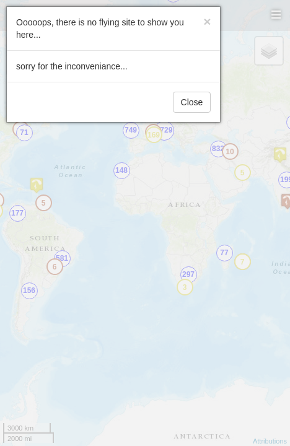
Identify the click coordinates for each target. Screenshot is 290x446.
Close (192, 102)
